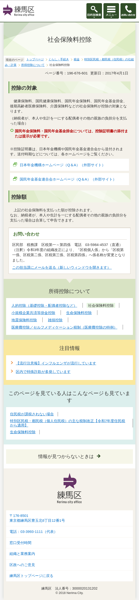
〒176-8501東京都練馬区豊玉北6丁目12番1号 (37, 518)
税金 (77, 59)
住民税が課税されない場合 (32, 414)
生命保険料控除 (23, 432)
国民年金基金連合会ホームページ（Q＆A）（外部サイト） (68, 179)
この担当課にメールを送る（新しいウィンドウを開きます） (62, 267)
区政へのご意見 (22, 565)
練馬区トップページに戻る (31, 576)
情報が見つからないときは (66, 456)
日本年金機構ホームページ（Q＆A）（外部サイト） (63, 165)
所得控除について (33, 65)
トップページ (35, 59)
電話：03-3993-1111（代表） (33, 532)
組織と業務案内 (22, 554)
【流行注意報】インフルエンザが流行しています (56, 363)
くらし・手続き (58, 59)
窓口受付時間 (20, 543)
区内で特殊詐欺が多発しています (43, 372)
